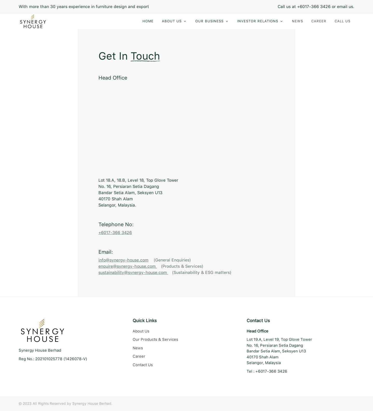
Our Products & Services (155, 339)
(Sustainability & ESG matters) (164, 272)
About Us (141, 331)
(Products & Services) (150, 266)
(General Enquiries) (144, 260)
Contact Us (143, 365)
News (138, 348)
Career (139, 356)
